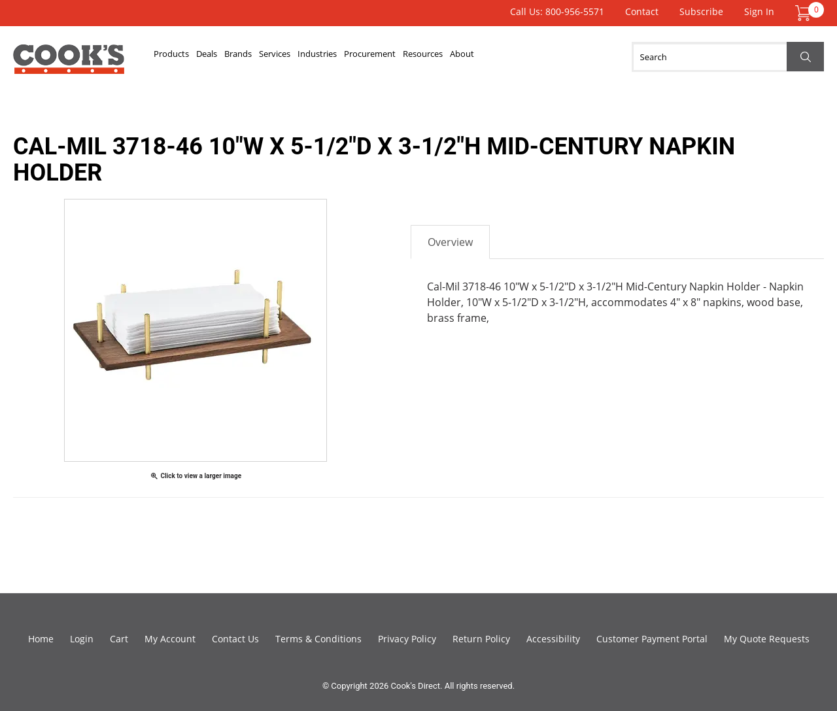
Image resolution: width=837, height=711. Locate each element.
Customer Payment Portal (652, 639)
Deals (238, 57)
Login (82, 639)
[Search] (728, 57)
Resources (568, 57)
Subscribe (701, 11)
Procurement (489, 57)
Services (347, 57)
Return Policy (481, 639)
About (628, 57)
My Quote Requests (767, 639)
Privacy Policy (407, 639)
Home (41, 639)
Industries (412, 57)
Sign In (759, 11)
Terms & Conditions (318, 639)
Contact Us (235, 639)
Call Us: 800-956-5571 (557, 11)
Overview (450, 242)
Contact (641, 11)
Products (182, 57)
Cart (119, 639)
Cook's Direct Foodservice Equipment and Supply (68, 64)
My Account (170, 639)
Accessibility (553, 639)
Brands (289, 57)
